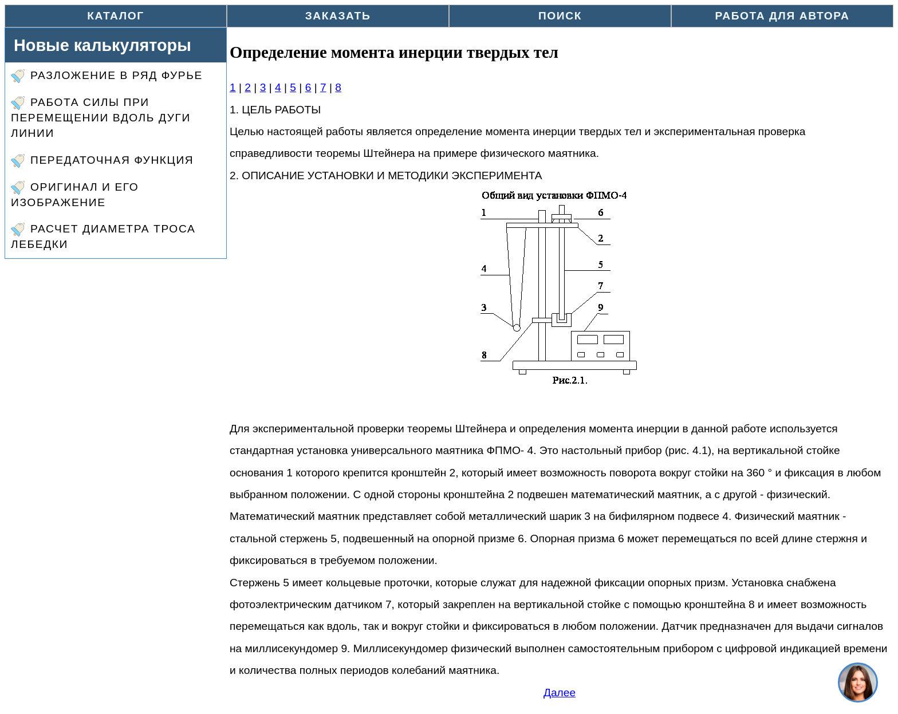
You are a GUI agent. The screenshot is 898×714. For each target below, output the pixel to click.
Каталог (115, 16)
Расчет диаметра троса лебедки (103, 236)
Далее (559, 693)
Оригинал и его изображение (75, 194)
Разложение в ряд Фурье (107, 76)
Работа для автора (782, 16)
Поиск (560, 16)
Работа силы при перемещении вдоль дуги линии (101, 117)
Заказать (338, 16)
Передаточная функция (102, 161)
